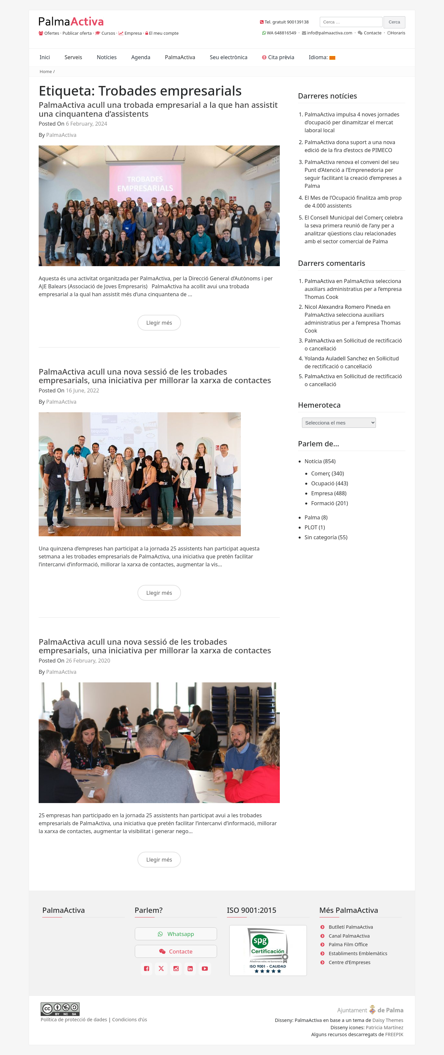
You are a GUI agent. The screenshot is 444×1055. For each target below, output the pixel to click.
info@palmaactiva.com (329, 33)
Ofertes (51, 33)
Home (46, 71)
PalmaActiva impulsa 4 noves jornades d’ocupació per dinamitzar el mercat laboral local (352, 122)
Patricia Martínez (384, 1027)
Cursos (108, 33)
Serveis (73, 57)
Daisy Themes (387, 1020)
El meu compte (164, 33)
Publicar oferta (77, 33)
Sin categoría (321, 537)
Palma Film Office (348, 944)
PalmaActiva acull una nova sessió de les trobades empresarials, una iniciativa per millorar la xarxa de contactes (155, 375)
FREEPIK (394, 1034)
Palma (312, 517)
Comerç (320, 473)
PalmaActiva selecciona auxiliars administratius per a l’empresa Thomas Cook (353, 289)
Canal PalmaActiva (349, 936)
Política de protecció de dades (74, 1019)
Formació (322, 503)
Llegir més (159, 322)
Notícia (313, 461)
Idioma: (322, 57)
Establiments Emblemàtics (358, 953)
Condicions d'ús (129, 1019)
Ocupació (322, 483)
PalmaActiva (180, 57)
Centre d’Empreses (349, 962)
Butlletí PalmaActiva (351, 927)
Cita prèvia (278, 57)
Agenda (140, 57)
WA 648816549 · (282, 33)
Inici (45, 57)
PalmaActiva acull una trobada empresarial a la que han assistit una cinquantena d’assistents (158, 109)
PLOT (311, 527)
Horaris (398, 33)
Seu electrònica (228, 57)
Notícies (107, 57)
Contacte (373, 33)
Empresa (133, 33)
